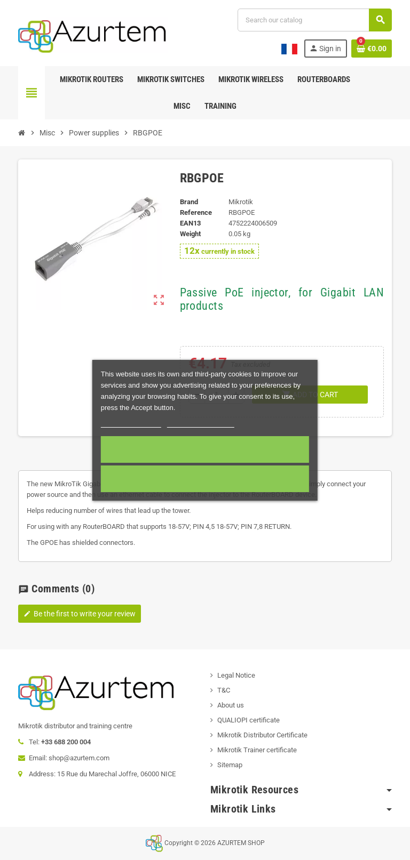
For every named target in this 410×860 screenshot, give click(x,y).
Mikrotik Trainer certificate (257, 750)
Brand (189, 202)
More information (131, 422)
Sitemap (229, 765)
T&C (223, 690)
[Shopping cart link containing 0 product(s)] (371, 48)
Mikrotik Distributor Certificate (262, 735)
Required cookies (205, 478)
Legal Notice (236, 675)
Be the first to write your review (79, 613)
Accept (204, 449)
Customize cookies (200, 422)
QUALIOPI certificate (248, 720)
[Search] (314, 20)
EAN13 (190, 223)
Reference (196, 212)
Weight (190, 234)
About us (230, 705)
